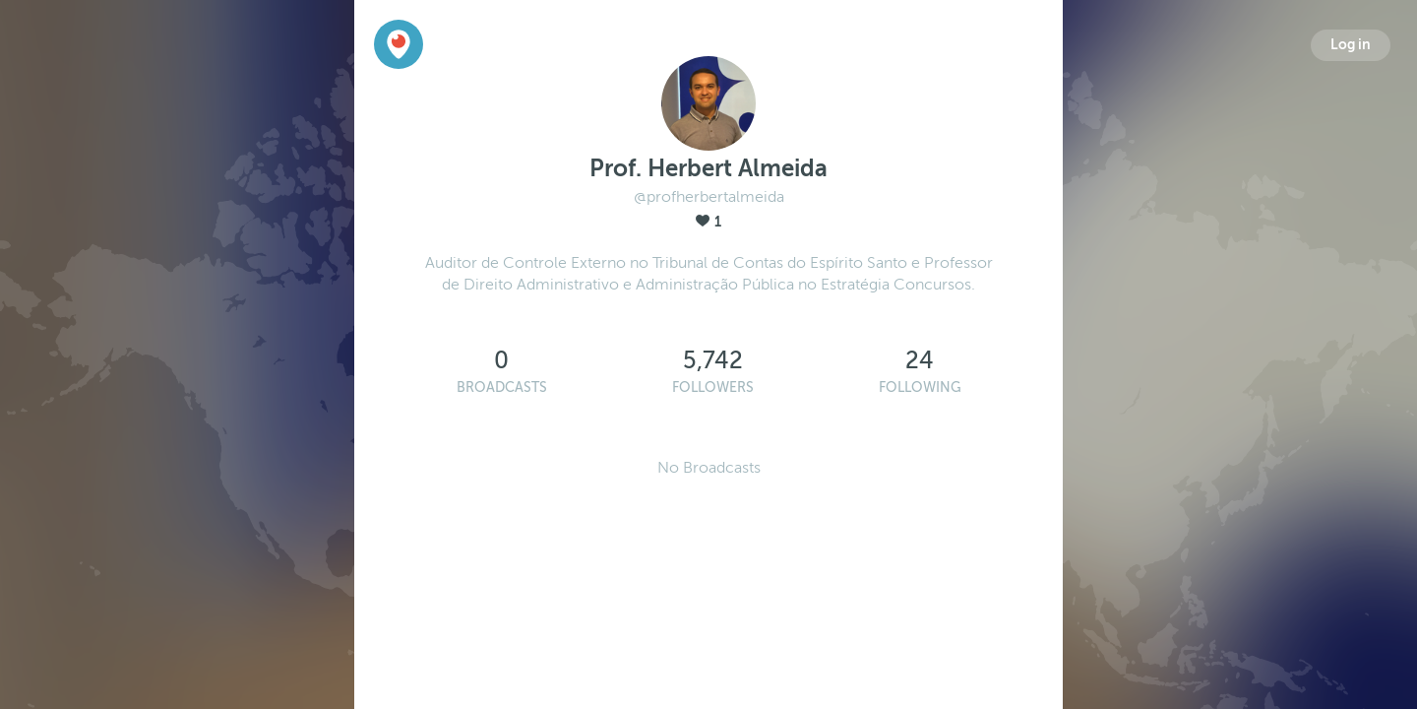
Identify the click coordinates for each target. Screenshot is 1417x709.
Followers (713, 387)
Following (920, 387)
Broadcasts (502, 387)
